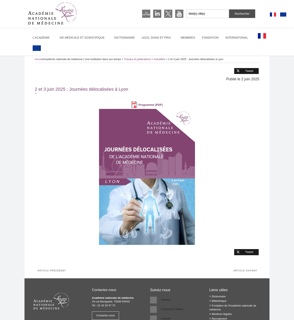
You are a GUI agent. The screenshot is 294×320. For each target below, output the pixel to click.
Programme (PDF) (150, 104)
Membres (188, 37)
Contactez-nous (105, 315)
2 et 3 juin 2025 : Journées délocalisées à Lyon (81, 89)
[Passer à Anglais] (283, 14)
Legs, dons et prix (158, 37)
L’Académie (43, 37)
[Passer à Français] (273, 14)
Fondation (210, 37)
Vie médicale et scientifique (83, 37)
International (238, 37)
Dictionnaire (124, 37)
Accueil (39, 59)
